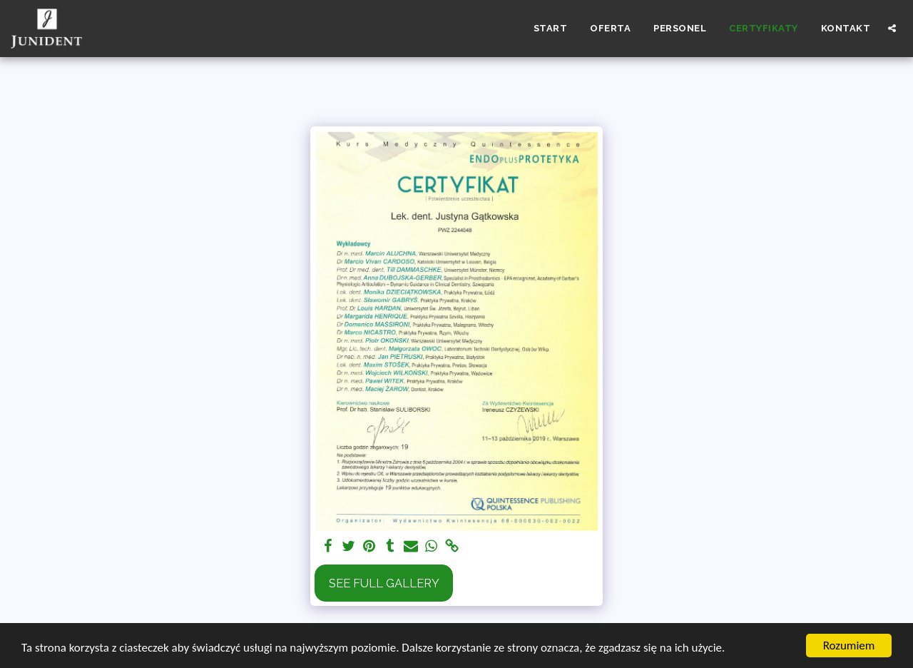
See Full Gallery (384, 583)
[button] (892, 28)
